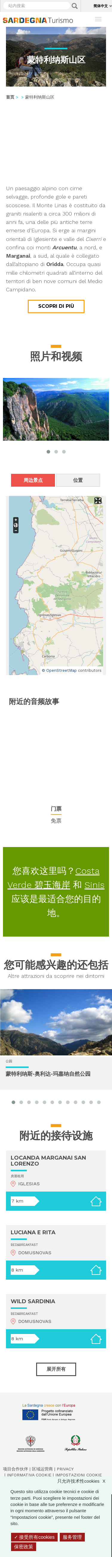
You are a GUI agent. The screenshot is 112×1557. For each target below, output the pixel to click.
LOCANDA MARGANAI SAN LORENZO (48, 1161)
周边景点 (33, 480)
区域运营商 (42, 1469)
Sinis (95, 885)
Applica (75, 6)
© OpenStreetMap (59, 670)
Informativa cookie (29, 1475)
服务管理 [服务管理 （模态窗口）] (72, 1537)
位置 (78, 480)
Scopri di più (56, 306)
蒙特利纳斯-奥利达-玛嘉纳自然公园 (48, 1074)
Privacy (65, 1469)
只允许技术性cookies (84, 1481)
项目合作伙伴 (15, 1469)
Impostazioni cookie (78, 1475)
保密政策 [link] (23, 1546)
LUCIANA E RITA (33, 1232)
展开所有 (56, 1369)
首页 (10, 97)
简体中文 (100, 6)
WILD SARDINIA (33, 1301)
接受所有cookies (34, 1537)
